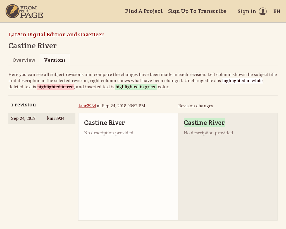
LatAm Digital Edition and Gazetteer (56, 34)
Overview (24, 60)
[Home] (24, 11)
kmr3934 (87, 106)
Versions (55, 60)
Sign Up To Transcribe (197, 11)
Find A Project (144, 11)
